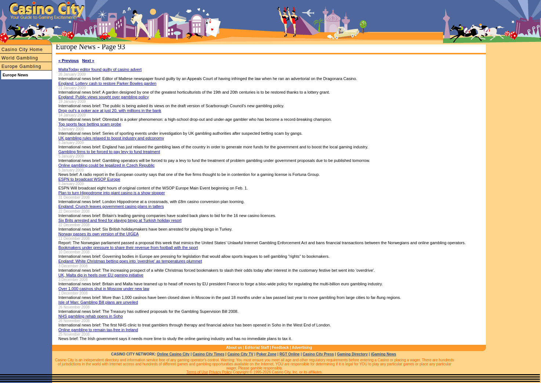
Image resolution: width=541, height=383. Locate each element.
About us (234, 348)
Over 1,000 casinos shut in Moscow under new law (103, 288)
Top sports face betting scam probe (89, 124)
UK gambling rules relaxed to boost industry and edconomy (111, 138)
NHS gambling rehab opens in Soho (90, 316)
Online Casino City (173, 354)
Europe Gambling (21, 66)
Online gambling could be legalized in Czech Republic (106, 165)
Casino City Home (22, 49)
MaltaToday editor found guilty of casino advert (100, 69)
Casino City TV (241, 354)
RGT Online (289, 354)
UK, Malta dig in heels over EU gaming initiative (101, 275)
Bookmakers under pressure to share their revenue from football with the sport (128, 247)
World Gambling (19, 58)
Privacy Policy (220, 372)
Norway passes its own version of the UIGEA (98, 234)
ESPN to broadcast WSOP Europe (89, 179)
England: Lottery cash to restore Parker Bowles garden (107, 83)
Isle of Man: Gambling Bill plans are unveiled (98, 302)
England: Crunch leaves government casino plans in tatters (111, 206)
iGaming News (383, 354)
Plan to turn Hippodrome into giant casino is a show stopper (111, 193)
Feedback (280, 348)
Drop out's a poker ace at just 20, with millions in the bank (109, 110)
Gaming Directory (352, 354)
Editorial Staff (257, 348)
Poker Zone (266, 354)
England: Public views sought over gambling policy (103, 97)
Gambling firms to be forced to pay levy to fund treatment (109, 151)
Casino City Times (209, 354)
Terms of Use (197, 372)
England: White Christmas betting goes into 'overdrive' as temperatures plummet (130, 261)
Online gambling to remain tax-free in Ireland (98, 330)
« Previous (68, 60)
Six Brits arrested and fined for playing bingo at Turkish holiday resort (120, 220)
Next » (88, 60)
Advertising (302, 348)
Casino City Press (318, 354)
